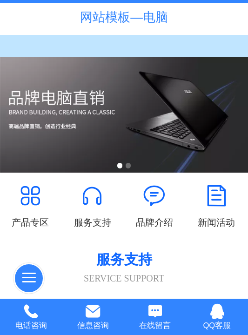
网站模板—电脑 (124, 17)
